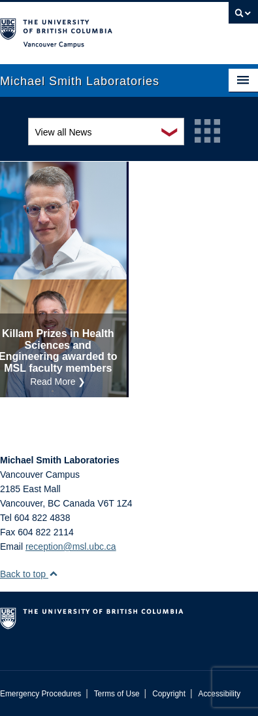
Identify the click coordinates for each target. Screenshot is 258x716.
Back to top (29, 574)
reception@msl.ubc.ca (70, 546)
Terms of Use (117, 693)
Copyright (168, 693)
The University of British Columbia (90, 27)
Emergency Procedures (40, 693)
